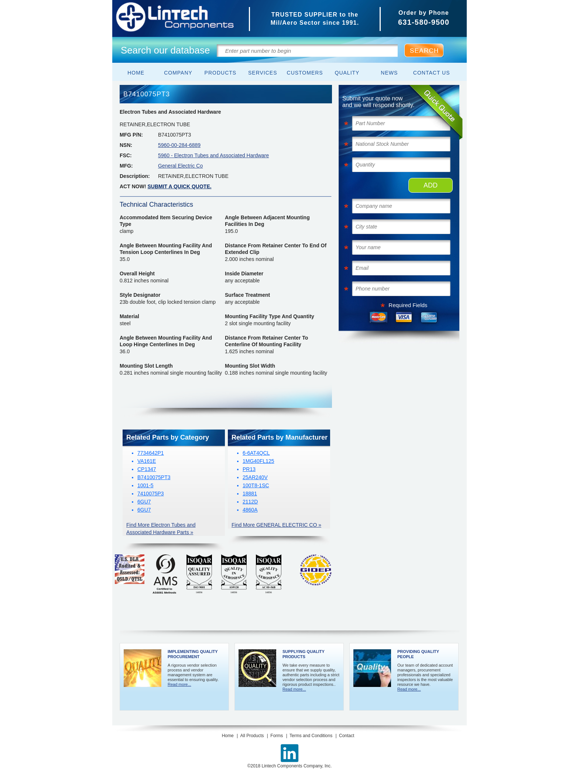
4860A (250, 510)
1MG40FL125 (258, 461)
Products (221, 73)
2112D (250, 502)
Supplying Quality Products (303, 654)
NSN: (126, 145)
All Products (252, 735)
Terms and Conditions (311, 735)
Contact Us (431, 73)
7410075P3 (150, 493)
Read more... (179, 684)
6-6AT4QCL (256, 453)
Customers (305, 73)
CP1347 (146, 469)
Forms (276, 735)
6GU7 (144, 502)
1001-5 (145, 485)
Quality (347, 73)
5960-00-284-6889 (179, 145)
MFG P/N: (131, 135)
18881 (250, 493)
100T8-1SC (256, 485)
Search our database (165, 50)
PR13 (249, 469)
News (389, 73)
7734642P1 (150, 453)
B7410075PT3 (154, 477)
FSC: (126, 155)
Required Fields (407, 305)
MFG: (126, 166)
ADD (431, 185)
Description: (135, 176)
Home (135, 73)
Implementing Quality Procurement (192, 654)
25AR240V (255, 477)
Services (262, 73)
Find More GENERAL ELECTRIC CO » (276, 525)
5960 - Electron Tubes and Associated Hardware (213, 155)
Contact (346, 735)
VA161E (146, 461)
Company (178, 73)
